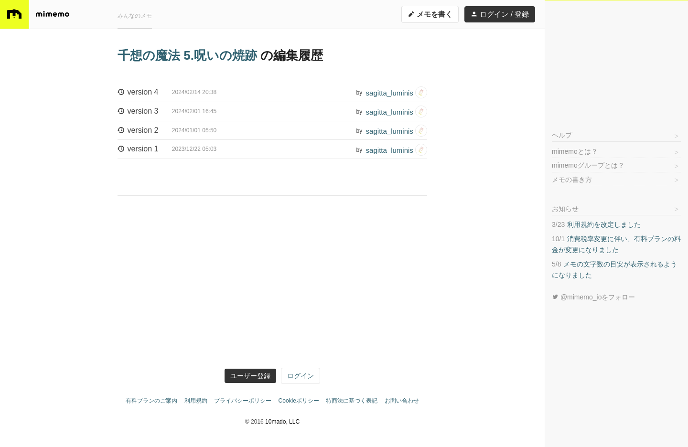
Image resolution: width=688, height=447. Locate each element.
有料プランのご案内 (151, 400)
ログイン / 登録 (500, 14)
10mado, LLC (282, 421)
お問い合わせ (402, 400)
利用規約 (195, 400)
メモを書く (430, 14)
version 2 (167, 131)
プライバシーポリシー (242, 400)
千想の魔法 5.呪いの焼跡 (189, 55)
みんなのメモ (135, 15)
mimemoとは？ (575, 151)
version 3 (167, 111)
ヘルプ (562, 135)
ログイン (300, 376)
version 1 (167, 149)
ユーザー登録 (250, 376)
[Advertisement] (616, 60)
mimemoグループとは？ (588, 165)
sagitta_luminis (396, 92)
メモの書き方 (572, 179)
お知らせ (565, 209)
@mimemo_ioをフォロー (593, 297)
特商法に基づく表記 (351, 400)
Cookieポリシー (299, 400)
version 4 (167, 92)
